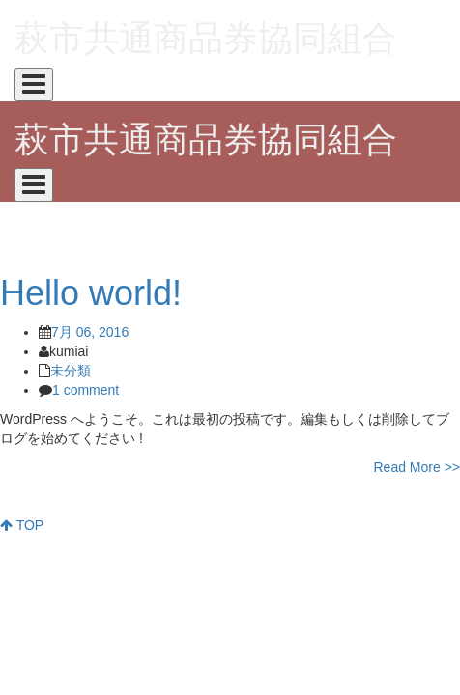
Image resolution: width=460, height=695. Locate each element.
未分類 (70, 370)
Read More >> (417, 467)
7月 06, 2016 (90, 332)
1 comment (85, 390)
